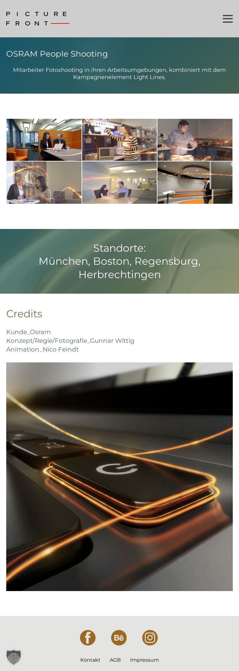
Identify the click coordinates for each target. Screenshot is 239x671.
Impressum (144, 660)
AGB (115, 660)
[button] (13, 657)
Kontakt (90, 660)
